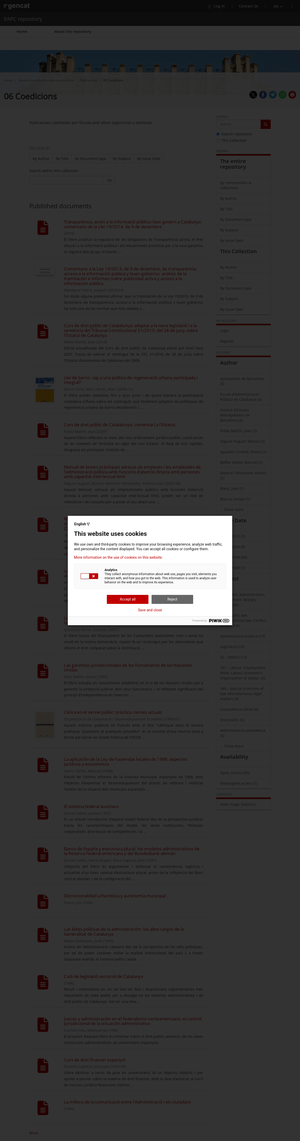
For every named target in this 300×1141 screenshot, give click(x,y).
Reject (172, 599)
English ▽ (82, 524)
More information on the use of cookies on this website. (118, 557)
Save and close (150, 610)
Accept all (128, 599)
